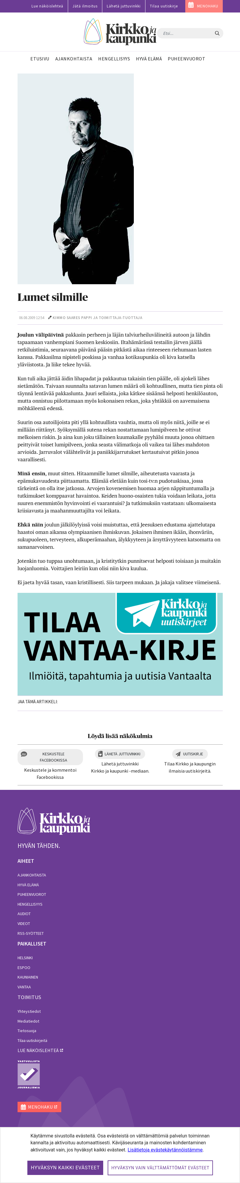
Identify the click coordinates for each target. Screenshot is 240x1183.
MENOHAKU (207, 6)
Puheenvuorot (32, 894)
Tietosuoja (27, 1030)
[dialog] (120, 1155)
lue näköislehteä (38, 1050)
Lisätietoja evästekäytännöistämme (165, 1150)
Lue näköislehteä (47, 6)
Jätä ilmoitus (85, 6)
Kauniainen (28, 977)
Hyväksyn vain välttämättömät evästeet (160, 1167)
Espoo (24, 967)
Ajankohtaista (32, 875)
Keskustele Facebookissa (53, 757)
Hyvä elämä (28, 884)
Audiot (24, 913)
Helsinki (25, 957)
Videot (24, 923)
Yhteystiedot (29, 1011)
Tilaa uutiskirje (164, 6)
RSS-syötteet (31, 933)
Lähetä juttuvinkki (124, 6)
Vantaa (24, 987)
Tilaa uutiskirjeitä (32, 1040)
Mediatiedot (28, 1021)
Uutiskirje (193, 754)
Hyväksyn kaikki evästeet (65, 1168)
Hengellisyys (30, 904)
